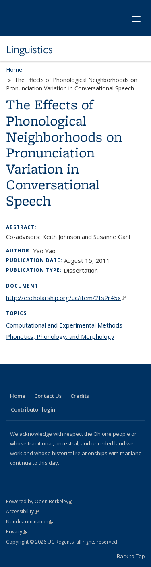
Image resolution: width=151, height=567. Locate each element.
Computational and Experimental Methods (64, 325)
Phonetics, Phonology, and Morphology (60, 336)
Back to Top (131, 556)
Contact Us (48, 395)
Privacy (16, 531)
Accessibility (22, 511)
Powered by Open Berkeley (39, 501)
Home (14, 70)
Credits (79, 395)
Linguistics (29, 49)
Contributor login (33, 409)
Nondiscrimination (29, 521)
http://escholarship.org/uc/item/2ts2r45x (66, 298)
